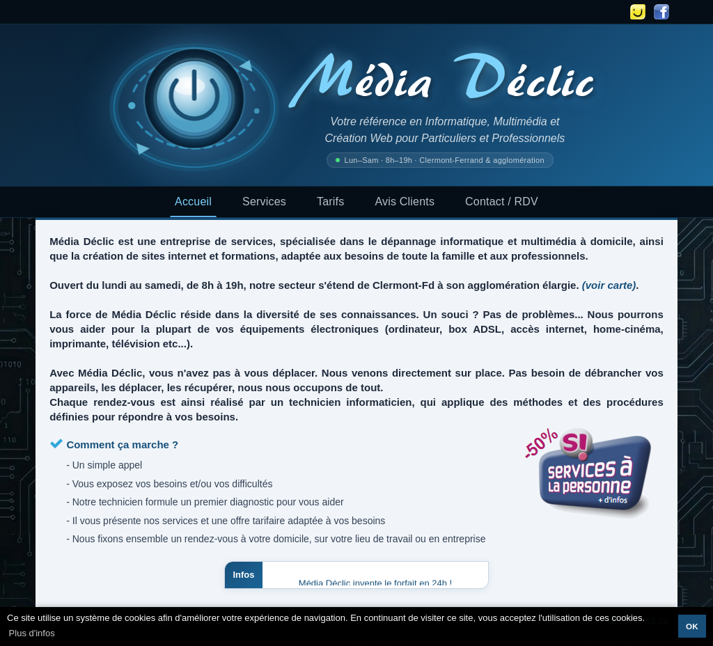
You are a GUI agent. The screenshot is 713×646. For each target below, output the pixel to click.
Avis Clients (404, 201)
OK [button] (692, 626)
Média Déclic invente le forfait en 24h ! (375, 583)
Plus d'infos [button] (32, 633)
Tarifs (330, 201)
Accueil (193, 201)
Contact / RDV (501, 201)
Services (264, 201)
